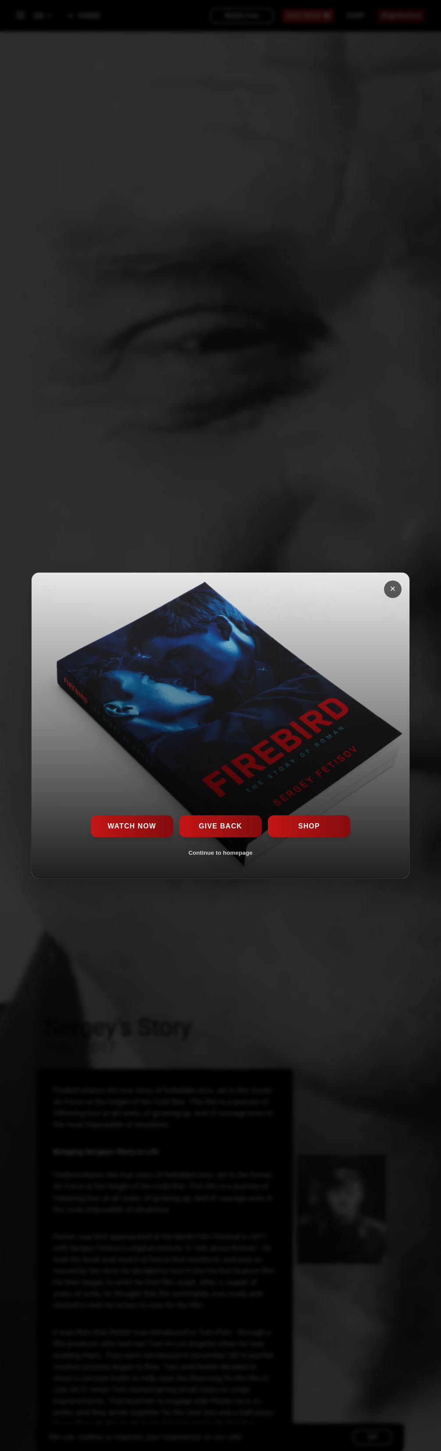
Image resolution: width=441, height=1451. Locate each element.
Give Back (220, 826)
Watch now (132, 826)
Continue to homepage (220, 852)
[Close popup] (393, 589)
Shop (309, 826)
